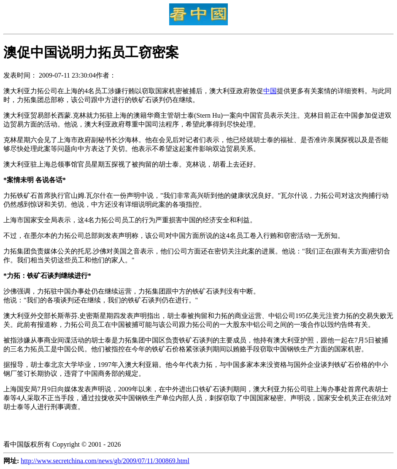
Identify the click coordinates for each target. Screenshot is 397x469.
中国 (270, 90)
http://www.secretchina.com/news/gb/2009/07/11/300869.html (105, 460)
